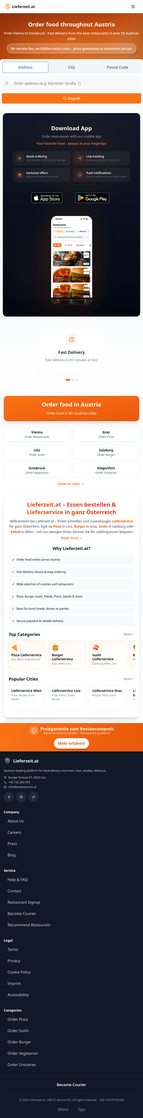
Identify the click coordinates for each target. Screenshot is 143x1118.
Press (12, 843)
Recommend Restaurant (29, 924)
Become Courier (22, 913)
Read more (71, 538)
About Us (16, 821)
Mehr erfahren (71, 743)
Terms (13, 949)
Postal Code (117, 67)
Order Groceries (22, 1064)
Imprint (14, 983)
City (71, 67)
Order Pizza (18, 1019)
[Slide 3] (77, 380)
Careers (14, 832)
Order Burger (19, 1042)
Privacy (14, 960)
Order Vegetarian (23, 1053)
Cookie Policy (19, 972)
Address (25, 67)
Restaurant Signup (24, 902)
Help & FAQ (18, 879)
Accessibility (18, 994)
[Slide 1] (67, 380)
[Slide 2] (73, 380)
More (129, 634)
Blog (12, 855)
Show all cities (71, 484)
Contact (14, 891)
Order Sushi (18, 1030)
